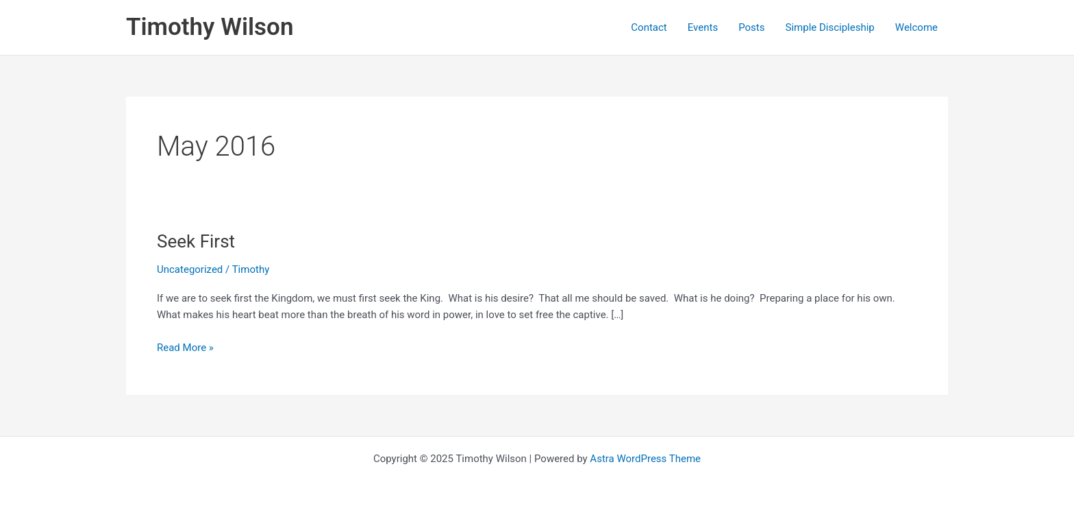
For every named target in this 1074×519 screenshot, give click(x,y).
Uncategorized (190, 269)
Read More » (185, 348)
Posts (751, 27)
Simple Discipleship (830, 27)
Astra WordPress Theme (645, 458)
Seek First (196, 241)
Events (703, 27)
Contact (648, 27)
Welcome (916, 27)
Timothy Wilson (209, 27)
